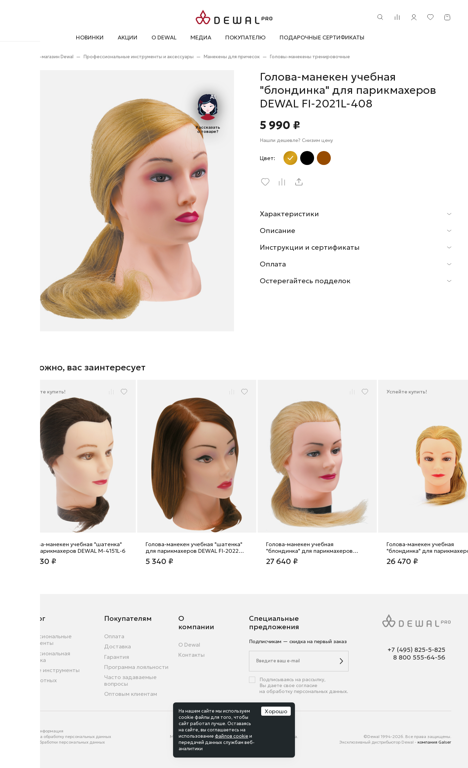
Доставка (117, 646)
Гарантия (116, 657)
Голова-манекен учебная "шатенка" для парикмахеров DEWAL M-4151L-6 (75, 547)
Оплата (114, 636)
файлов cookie (231, 736)
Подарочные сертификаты (322, 37)
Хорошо (276, 711)
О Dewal (164, 37)
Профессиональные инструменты (44, 639)
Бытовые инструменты (48, 670)
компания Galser (434, 742)
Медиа (200, 37)
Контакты (191, 655)
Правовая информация (40, 730)
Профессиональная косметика (43, 656)
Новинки (90, 37)
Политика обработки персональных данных (61, 742)
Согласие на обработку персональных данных (64, 736)
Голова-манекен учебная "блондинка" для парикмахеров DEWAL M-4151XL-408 (309, 547)
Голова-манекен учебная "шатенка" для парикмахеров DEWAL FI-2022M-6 (195, 547)
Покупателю (245, 37)
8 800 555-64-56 (419, 657)
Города (24, 748)
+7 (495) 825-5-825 (416, 650)
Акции (128, 37)
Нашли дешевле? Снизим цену (296, 140)
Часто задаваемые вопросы (130, 680)
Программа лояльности (136, 667)
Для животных (37, 680)
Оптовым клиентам (130, 694)
